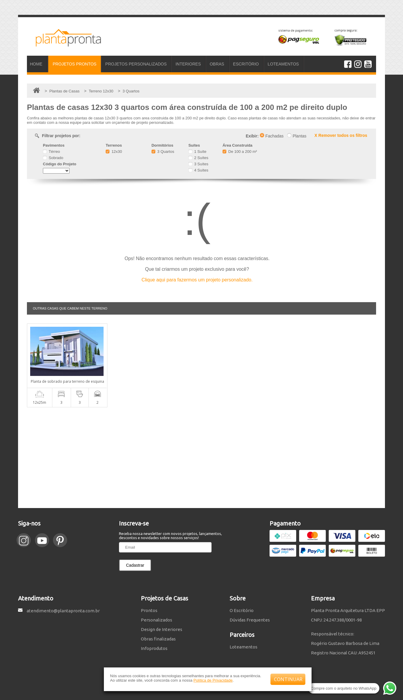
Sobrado (53, 158)
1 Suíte (197, 151)
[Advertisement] (201, 457)
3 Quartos (162, 151)
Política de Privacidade (213, 680)
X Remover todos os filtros (341, 135)
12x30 (114, 151)
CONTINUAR (288, 679)
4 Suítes (198, 170)
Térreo (51, 151)
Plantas (297, 136)
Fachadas (271, 136)
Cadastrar (135, 565)
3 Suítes (198, 164)
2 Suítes (198, 158)
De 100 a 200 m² (240, 151)
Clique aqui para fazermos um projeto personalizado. (196, 279)
